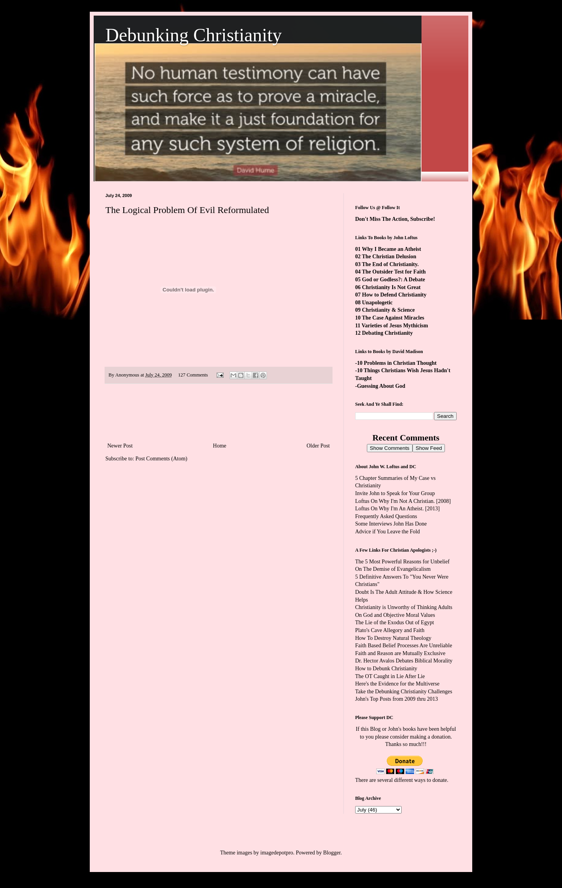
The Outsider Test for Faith (394, 272)
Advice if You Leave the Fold (387, 532)
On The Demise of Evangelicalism (392, 569)
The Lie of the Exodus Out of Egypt (394, 622)
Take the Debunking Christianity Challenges (403, 691)
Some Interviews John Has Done (391, 524)
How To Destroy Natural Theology (393, 638)
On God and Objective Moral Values (395, 615)
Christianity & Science (388, 310)
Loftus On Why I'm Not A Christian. (395, 501)
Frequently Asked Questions (386, 516)
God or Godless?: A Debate (393, 279)
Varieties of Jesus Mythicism (394, 326)
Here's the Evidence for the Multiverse (397, 684)
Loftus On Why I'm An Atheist (388, 508)
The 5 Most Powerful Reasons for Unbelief (402, 562)
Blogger (331, 853)
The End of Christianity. (390, 264)
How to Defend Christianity (394, 295)
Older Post (318, 446)
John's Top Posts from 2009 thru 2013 (396, 699)
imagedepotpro (276, 853)
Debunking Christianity (193, 35)
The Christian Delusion (389, 256)
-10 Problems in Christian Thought (396, 363)
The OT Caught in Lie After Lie (390, 676)
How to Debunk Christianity (386, 668)
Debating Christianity (387, 333)
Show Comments (389, 448)
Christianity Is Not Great (391, 287)
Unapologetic (377, 302)
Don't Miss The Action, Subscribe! (395, 219)
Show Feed (429, 448)
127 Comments (193, 375)
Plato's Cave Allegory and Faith (390, 630)
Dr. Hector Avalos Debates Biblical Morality (403, 661)
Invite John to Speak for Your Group (395, 493)
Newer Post (120, 446)
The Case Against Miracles (393, 318)
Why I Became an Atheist (391, 249)
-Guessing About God (380, 386)
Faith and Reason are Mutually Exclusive (400, 653)
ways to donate (430, 780)
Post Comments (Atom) (161, 459)
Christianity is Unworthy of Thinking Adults (403, 607)
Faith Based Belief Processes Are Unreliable (403, 645)
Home (219, 446)
